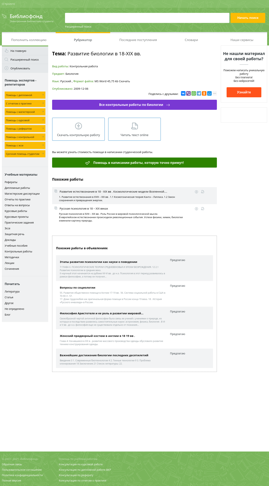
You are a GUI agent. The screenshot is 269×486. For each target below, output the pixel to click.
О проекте (8, 4)
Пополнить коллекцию (28, 40)
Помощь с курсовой (18, 120)
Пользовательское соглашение (22, 469)
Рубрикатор (83, 40)
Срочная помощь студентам (22, 153)
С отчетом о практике (19, 103)
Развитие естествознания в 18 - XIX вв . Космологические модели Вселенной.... (113, 191)
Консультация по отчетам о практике (82, 480)
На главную (18, 51)
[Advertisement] (25, 382)
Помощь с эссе (14, 145)
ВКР (108, 469)
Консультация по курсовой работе (81, 464)
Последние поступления (138, 40)
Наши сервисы (242, 40)
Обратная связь (12, 464)
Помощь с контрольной (20, 137)
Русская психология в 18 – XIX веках (84, 208)
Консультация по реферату (76, 475)
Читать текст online (134, 135)
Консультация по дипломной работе (82, 469)
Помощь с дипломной (19, 95)
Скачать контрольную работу (78, 135)
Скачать (124, 81)
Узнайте (244, 92)
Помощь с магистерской (20, 112)
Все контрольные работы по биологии (131, 105)
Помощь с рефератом (19, 128)
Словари (191, 40)
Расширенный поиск (78, 26)
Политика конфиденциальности (22, 475)
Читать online (202, 191)
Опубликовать (20, 68)
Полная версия (11, 480)
